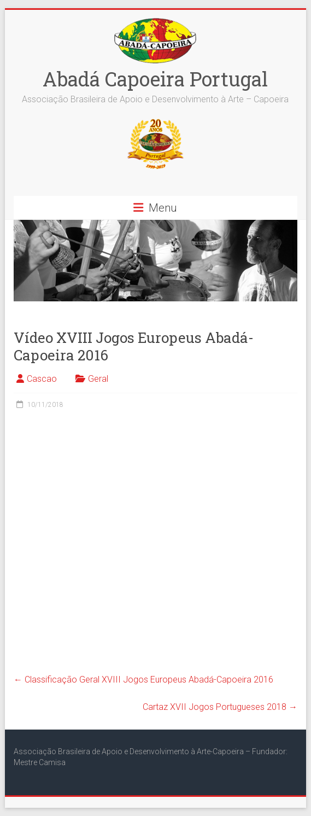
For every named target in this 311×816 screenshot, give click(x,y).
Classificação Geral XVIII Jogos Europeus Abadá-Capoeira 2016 (143, 679)
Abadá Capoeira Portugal (155, 79)
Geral (98, 379)
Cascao (42, 379)
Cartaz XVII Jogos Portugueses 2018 (220, 707)
